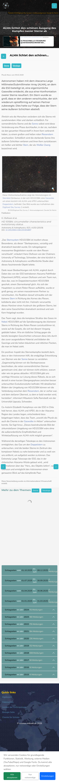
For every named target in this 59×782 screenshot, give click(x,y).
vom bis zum (31, 570)
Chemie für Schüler (11, 717)
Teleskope (16, 65)
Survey (17, 207)
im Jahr (24, 609)
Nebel (4, 321)
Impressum (7, 697)
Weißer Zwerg (43, 145)
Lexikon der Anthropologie (14, 707)
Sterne (6, 65)
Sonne (35, 123)
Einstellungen (47, 776)
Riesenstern (47, 134)
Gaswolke (49, 198)
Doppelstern (8, 204)
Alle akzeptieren (12, 776)
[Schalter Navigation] (54, 5)
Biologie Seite (8, 712)
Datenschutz (8, 702)
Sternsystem (13, 239)
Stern (25, 145)
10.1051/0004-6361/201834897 (18, 230)
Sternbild (7, 198)
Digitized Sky (8, 207)
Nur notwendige (30, 776)
